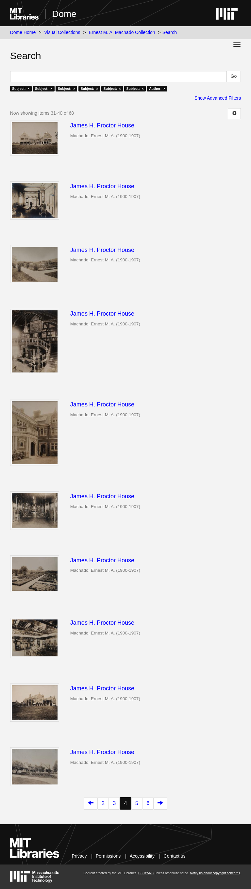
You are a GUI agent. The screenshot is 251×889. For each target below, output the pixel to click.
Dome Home (23, 32)
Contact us (175, 856)
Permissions (108, 856)
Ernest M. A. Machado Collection (122, 32)
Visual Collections (62, 32)
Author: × (157, 89)
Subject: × (20, 89)
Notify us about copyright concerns (215, 873)
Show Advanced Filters (217, 98)
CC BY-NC (146, 873)
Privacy (79, 856)
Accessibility (142, 856)
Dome (64, 14)
